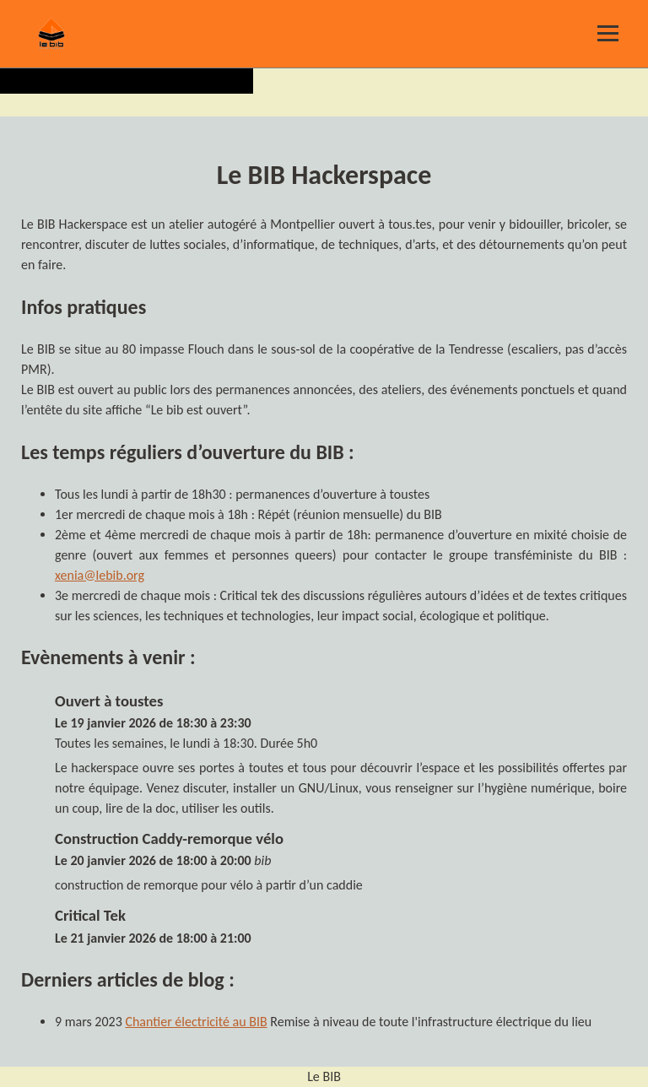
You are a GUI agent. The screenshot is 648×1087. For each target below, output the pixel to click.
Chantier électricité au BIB (196, 1022)
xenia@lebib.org (99, 575)
